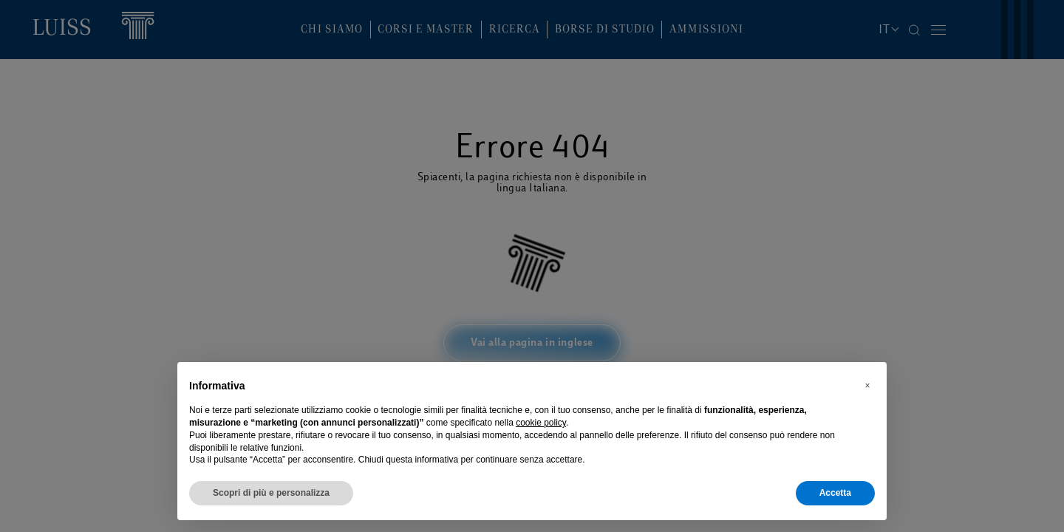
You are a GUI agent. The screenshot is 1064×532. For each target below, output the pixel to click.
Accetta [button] (835, 493)
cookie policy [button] (541, 422)
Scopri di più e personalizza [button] (271, 493)
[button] (867, 386)
